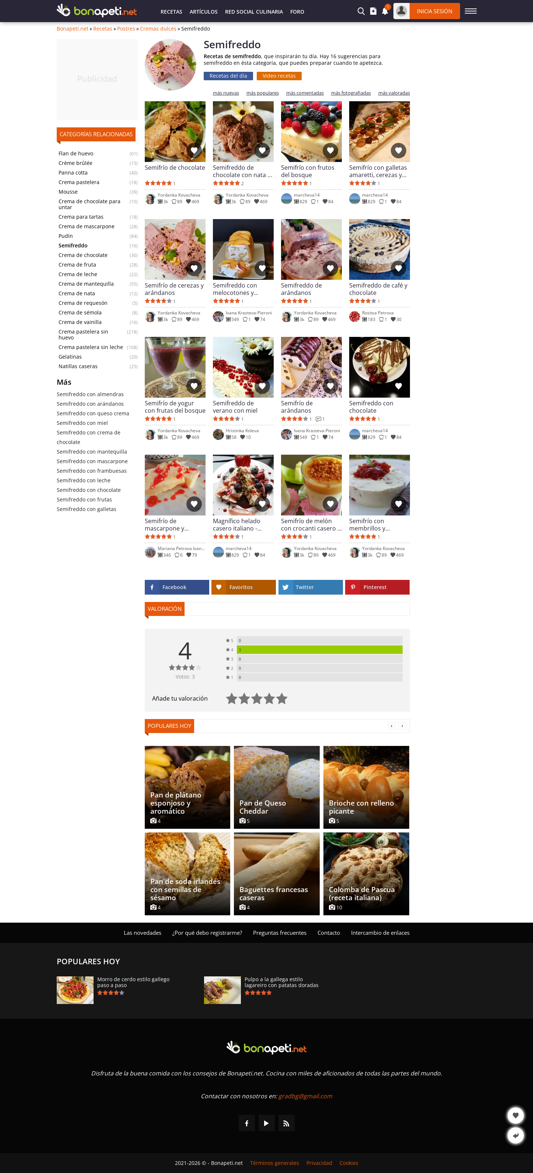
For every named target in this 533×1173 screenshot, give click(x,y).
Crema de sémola (80, 313)
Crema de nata (77, 293)
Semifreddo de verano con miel (235, 406)
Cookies (349, 1163)
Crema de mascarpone (87, 226)
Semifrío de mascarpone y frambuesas (164, 524)
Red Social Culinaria (254, 11)
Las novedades (142, 932)
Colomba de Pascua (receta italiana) (362, 893)
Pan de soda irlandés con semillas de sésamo (185, 889)
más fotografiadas (351, 93)
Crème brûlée (75, 163)
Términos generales (274, 1163)
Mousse (68, 192)
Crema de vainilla (80, 322)
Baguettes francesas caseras (273, 893)
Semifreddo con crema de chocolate (88, 437)
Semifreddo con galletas (86, 509)
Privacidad (319, 1163)
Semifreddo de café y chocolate (378, 289)
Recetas (171, 11)
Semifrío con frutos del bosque (307, 171)
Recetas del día (228, 75)
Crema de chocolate (83, 255)
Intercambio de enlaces (380, 932)
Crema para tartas (81, 217)
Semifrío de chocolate (175, 168)
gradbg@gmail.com (305, 1096)
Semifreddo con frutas (84, 499)
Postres (126, 29)
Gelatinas (70, 357)
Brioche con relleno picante (361, 807)
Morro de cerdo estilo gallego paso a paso (133, 982)
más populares (262, 93)
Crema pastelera (79, 182)
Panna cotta (73, 173)
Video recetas (279, 75)
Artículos (204, 11)
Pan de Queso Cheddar (262, 807)
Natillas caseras (78, 366)
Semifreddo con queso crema (93, 413)
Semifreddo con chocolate (89, 489)
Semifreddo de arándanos (301, 289)
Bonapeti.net (72, 29)
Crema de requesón (83, 303)
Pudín (66, 236)
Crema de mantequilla (86, 284)
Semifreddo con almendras (90, 394)
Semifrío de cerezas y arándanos (174, 289)
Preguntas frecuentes (279, 932)
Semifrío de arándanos (297, 406)
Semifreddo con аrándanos (90, 403)
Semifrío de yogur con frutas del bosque (175, 406)
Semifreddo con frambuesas (92, 470)
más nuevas (226, 93)
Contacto (329, 932)
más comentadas (305, 93)
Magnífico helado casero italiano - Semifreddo (236, 524)
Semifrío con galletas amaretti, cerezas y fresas (378, 171)
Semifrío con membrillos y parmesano (367, 524)
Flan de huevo (76, 153)
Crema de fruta (77, 265)
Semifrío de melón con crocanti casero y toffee (310, 524)
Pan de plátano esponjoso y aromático (175, 803)
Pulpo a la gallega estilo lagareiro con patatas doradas (282, 982)
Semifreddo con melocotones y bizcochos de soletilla (242, 289)
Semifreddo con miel (82, 422)
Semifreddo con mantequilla (92, 451)
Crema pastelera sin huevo (83, 335)
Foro (297, 11)
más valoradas (394, 93)
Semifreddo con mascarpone (92, 461)
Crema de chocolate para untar (89, 204)
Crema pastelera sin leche (91, 347)
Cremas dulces (158, 29)
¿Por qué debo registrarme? (207, 932)
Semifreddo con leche (84, 480)
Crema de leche (78, 274)
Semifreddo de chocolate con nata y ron (241, 171)
